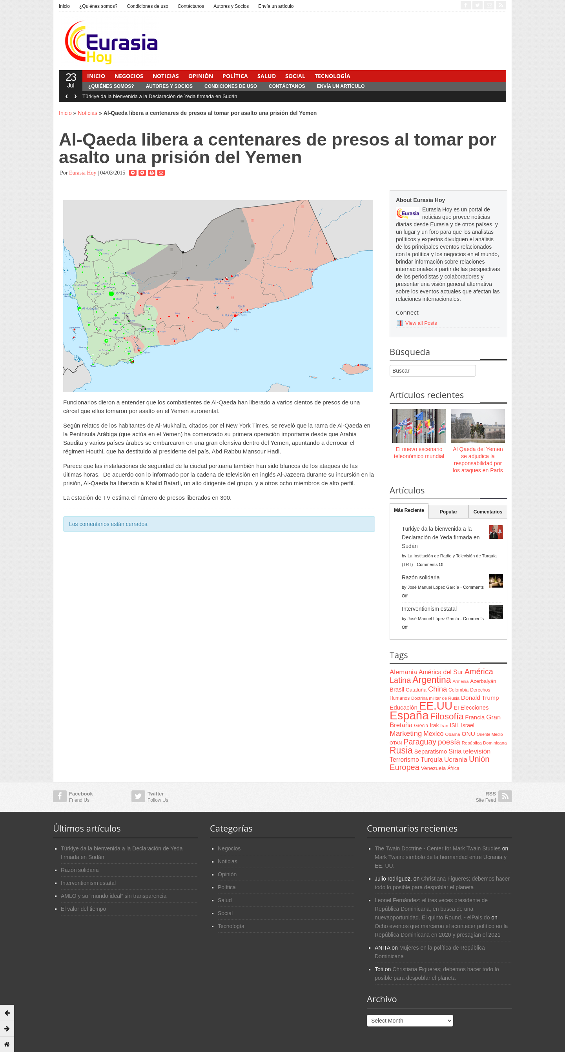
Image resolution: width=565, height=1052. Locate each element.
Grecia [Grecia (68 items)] (421, 725)
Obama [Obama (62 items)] (452, 734)
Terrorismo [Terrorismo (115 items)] (404, 759)
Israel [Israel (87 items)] (467, 725)
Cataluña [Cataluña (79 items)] (416, 690)
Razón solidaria (421, 577)
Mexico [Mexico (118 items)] (433, 733)
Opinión (200, 76)
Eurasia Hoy (83, 173)
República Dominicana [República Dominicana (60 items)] (484, 743)
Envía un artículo (275, 6)
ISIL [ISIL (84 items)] (454, 725)
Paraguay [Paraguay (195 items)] (419, 741)
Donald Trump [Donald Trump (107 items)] (480, 697)
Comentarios (488, 512)
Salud (266, 76)
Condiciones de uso (147, 6)
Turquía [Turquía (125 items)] (432, 759)
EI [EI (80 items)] (456, 708)
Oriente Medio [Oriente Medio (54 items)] (490, 734)
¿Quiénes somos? (98, 6)
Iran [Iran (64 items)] (444, 725)
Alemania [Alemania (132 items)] (403, 672)
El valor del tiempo (83, 909)
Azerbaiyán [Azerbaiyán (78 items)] (483, 681)
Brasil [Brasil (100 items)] (397, 689)
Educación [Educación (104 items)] (403, 707)
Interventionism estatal (429, 609)
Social (295, 76)
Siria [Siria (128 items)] (454, 751)
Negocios (129, 76)
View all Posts (421, 323)
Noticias (166, 76)
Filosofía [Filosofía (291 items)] (446, 716)
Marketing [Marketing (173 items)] (406, 733)
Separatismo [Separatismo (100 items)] (430, 751)
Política (235, 76)
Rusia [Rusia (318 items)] (401, 750)
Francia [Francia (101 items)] (475, 717)
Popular (448, 512)
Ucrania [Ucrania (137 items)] (455, 759)
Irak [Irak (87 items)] (434, 725)
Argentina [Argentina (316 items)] (431, 680)
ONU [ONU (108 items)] (468, 733)
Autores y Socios (231, 6)
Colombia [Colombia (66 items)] (458, 690)
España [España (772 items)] (409, 715)
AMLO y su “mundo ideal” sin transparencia (113, 896)
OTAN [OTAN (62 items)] (396, 742)
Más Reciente (409, 510)
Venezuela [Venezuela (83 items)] (433, 768)
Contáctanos (191, 6)
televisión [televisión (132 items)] (476, 751)
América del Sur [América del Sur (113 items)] (441, 672)
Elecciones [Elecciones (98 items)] (475, 707)
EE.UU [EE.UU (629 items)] (435, 706)
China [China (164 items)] (437, 689)
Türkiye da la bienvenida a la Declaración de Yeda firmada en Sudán (159, 96)
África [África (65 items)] (453, 768)
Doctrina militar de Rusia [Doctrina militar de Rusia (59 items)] (435, 698)
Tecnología (332, 76)
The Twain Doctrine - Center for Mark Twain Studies (438, 848)
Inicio (64, 6)
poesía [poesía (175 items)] (449, 742)
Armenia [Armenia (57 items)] (461, 681)
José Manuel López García (433, 587)
